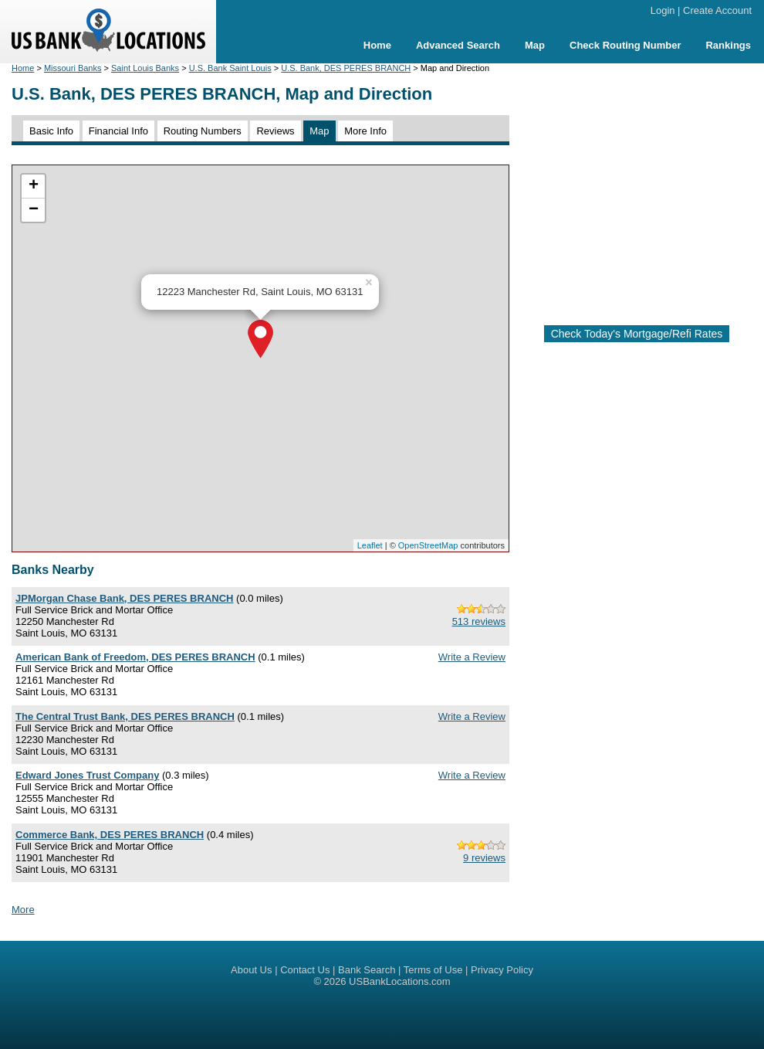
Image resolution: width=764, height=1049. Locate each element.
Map (535, 45)
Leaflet (370, 545)
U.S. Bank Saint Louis (230, 68)
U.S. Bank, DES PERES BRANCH (346, 68)
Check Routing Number (625, 45)
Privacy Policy (502, 970)
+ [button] (34, 186)
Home (377, 45)
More (23, 909)
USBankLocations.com (400, 981)
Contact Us (305, 970)
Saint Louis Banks (145, 68)
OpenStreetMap (428, 545)
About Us (251, 970)
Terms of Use (433, 970)
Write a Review (471, 657)
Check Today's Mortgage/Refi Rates (637, 334)
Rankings (728, 45)
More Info (365, 131)
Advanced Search (458, 45)
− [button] (34, 210)
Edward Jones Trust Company (87, 775)
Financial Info (118, 131)
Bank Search (366, 970)
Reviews (275, 131)
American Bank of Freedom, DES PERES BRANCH (135, 657)
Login (663, 10)
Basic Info (51, 131)
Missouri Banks (73, 68)
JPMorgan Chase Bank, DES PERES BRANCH (124, 598)
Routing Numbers (203, 131)
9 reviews (484, 858)
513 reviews (478, 621)
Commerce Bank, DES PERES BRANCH (109, 834)
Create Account (717, 10)
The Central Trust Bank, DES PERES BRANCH (125, 716)
